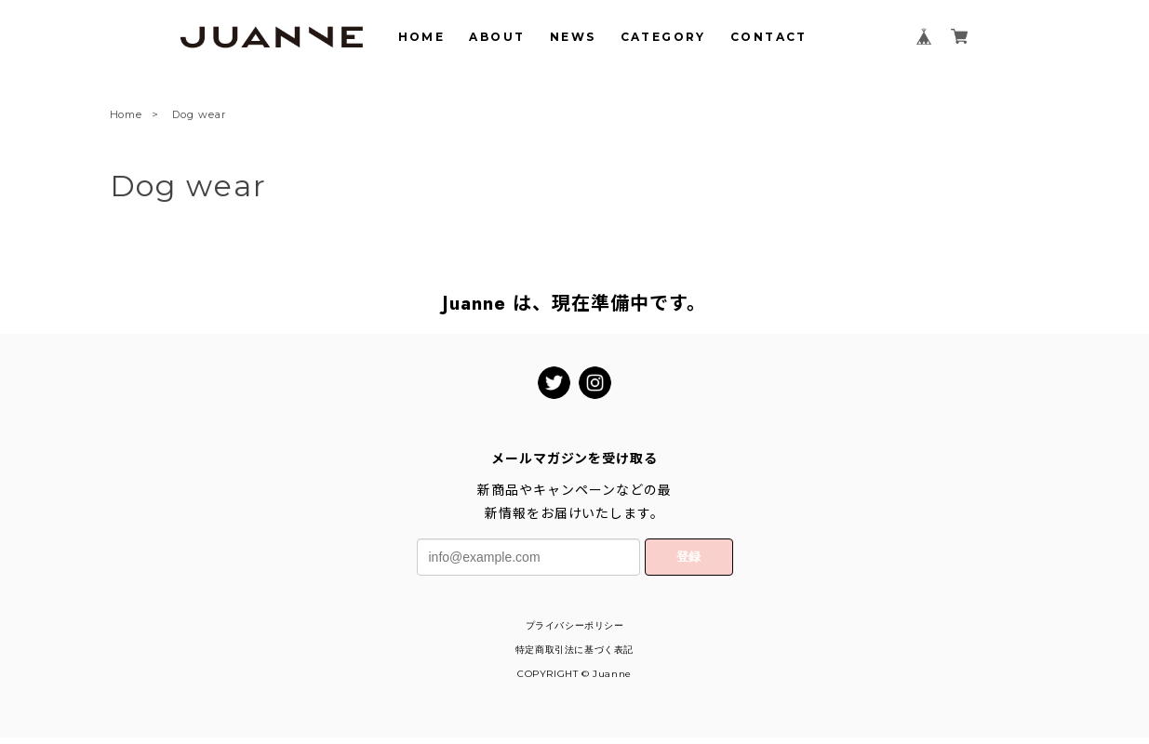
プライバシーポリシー (575, 625)
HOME (422, 37)
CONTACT (769, 37)
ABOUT (497, 37)
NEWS (573, 37)
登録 (688, 557)
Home (126, 115)
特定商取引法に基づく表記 (574, 650)
